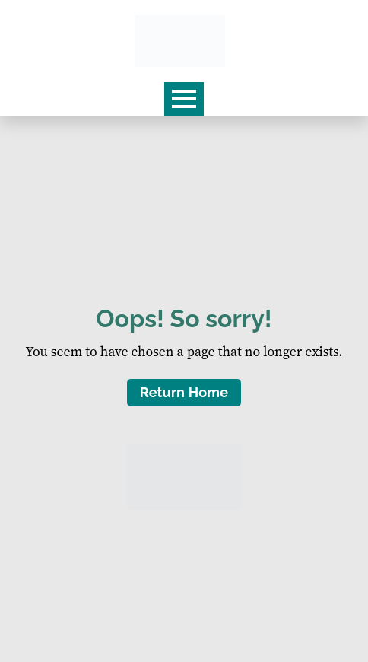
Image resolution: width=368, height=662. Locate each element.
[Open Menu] (184, 99)
